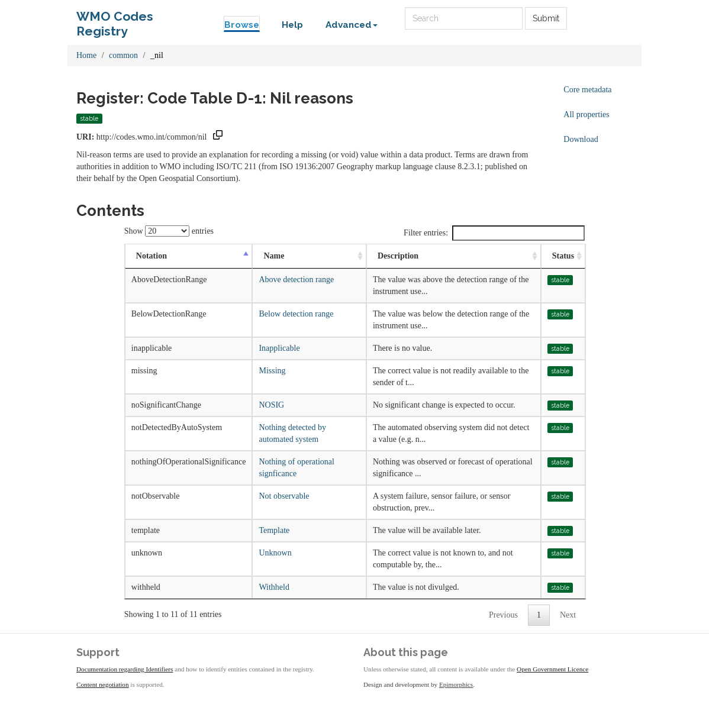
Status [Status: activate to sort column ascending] (563, 255)
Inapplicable (279, 348)
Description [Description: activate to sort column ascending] (398, 255)
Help (292, 25)
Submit (546, 18)
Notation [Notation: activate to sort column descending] (151, 255)
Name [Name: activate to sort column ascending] (273, 255)
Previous (503, 614)
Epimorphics (456, 684)
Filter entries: (494, 233)
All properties (586, 114)
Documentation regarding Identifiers (124, 669)
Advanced (352, 25)
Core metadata (587, 89)
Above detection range (296, 279)
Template (274, 530)
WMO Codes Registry (114, 19)
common (123, 55)
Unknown (275, 552)
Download (580, 139)
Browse (241, 25)
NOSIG (271, 404)
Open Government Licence (552, 669)
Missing (272, 370)
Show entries (169, 231)
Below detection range (296, 313)
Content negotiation (102, 684)
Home (86, 55)
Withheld (274, 587)
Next (568, 614)
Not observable (284, 496)
